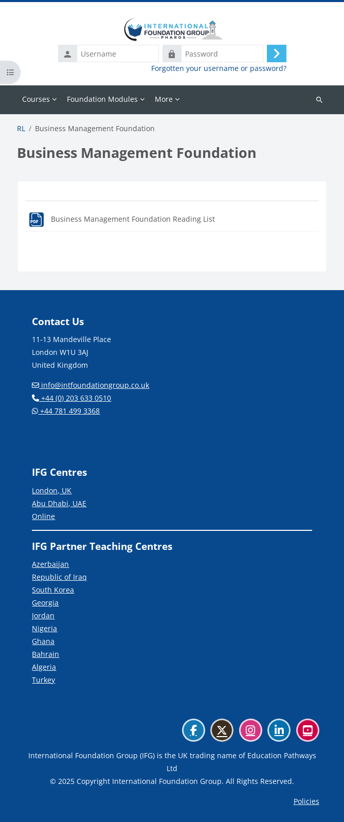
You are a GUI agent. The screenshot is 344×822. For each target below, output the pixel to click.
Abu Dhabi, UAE (59, 503)
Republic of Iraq (59, 577)
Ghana (43, 641)
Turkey (43, 680)
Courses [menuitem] (36, 99)
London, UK (51, 490)
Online (43, 516)
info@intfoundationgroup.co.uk (90, 385)
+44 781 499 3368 (66, 411)
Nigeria (44, 628)
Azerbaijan (50, 564)
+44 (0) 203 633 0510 (71, 398)
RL (21, 128)
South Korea (53, 590)
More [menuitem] (164, 99)
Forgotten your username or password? (218, 68)
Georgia (45, 602)
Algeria (44, 667)
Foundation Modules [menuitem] (102, 99)
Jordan (43, 615)
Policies (306, 801)
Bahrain (45, 654)
